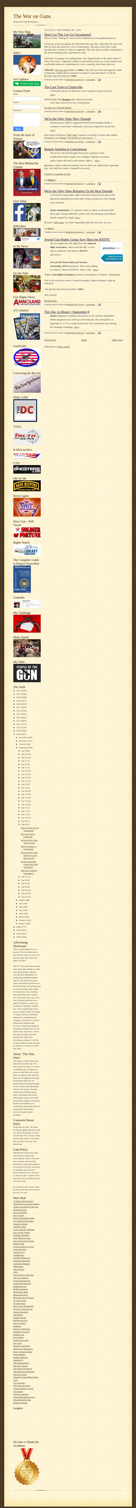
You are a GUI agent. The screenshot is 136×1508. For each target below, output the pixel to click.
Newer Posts (50, 340)
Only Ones (72, 135)
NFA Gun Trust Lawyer (23, 1309)
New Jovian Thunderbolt (23, 1306)
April (21, 913)
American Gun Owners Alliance (26, 1204)
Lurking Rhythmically (22, 1283)
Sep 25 (24, 767)
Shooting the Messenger (23, 1349)
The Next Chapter (20, 1366)
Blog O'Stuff (18, 1215)
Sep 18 (24, 791)
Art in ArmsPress (20, 1212)
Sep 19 (24, 788)
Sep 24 (24, 771)
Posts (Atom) (63, 346)
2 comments (90, 184)
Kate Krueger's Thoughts (23, 1275)
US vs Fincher (19, 1383)
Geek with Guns (20, 1249)
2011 (18, 727)
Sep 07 (24, 877)
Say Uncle (17, 1343)
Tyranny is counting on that (57, 174)
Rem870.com (18, 1335)
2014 (18, 717)
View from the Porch (21, 1386)
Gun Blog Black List (21, 1258)
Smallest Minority (20, 1357)
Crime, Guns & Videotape (24, 1229)
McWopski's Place (20, 1292)
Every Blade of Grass (22, 1238)
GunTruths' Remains (21, 1264)
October (22, 744)
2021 (18, 694)
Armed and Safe (20, 1210)
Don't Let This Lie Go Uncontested (67, 34)
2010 (18, 731)
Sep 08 (24, 824)
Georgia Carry (19, 1252)
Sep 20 (24, 784)
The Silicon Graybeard (22, 1368)
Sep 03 (24, 890)
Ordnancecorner (19, 1317)
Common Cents (19, 1227)
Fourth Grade (18, 1244)
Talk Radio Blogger (21, 1363)
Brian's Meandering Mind (23, 1218)
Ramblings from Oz (21, 1332)
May (21, 910)
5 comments (90, 80)
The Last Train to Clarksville (63, 87)
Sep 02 (24, 893)
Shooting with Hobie (21, 1346)
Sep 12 (24, 811)
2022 (18, 690)
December (23, 737)
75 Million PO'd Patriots (23, 1201)
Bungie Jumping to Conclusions (65, 149)
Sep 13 (24, 808)
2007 (18, 930)
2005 (18, 937)
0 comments (90, 305)
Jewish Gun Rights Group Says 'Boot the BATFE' (29, 864)
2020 (18, 697)
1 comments (90, 111)
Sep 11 (24, 814)
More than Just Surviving (23, 1298)
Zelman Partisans (20, 1403)
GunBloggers (18, 1255)
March (22, 917)
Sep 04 (24, 887)
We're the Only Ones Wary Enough (67, 119)
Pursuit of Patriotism (21, 1329)
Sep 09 (24, 821)
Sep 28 (24, 757)
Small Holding (19, 1354)
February (23, 920)
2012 (18, 724)
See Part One (50, 300)
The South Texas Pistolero (24, 1371)
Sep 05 (24, 883)
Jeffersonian (18, 1266)
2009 (18, 734)
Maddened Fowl (20, 1286)
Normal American (20, 1312)
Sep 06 (24, 880)
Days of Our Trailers (21, 1232)
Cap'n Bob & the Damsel (23, 1221)
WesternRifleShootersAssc (24, 1397)
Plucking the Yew (20, 1320)
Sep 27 (24, 761)
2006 (18, 934)
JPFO (15, 1272)
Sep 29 (24, 754)
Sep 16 (24, 798)
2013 (18, 721)
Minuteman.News (20, 1295)
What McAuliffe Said (22, 1400)
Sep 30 (24, 751)
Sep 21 (24, 781)
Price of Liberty (19, 1323)
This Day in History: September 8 (66, 312)
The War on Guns (32, 16)
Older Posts (117, 340)
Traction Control (20, 1374)
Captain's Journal (20, 1224)
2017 (18, 707)
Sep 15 (24, 801)
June (21, 907)
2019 (18, 701)
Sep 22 (24, 777)
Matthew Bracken (20, 1289)
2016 (18, 711)
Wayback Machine (20, 1394)
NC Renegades (19, 1303)
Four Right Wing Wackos (23, 1241)
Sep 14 (24, 804)
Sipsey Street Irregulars (22, 1352)
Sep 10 (24, 818)
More (53, 95)
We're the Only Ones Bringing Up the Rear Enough (29, 855)
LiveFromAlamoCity (21, 1281)
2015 (18, 714)
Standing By (18, 1360)
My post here (61, 70)
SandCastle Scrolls (21, 1340)
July (21, 903)
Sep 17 (24, 794)
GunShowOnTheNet (21, 1261)
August (22, 900)
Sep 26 (24, 764)
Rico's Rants (18, 1337)
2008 (18, 927)
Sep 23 (24, 774)
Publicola (17, 1326)
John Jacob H (18, 1269)
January (22, 923)
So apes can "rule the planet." (58, 107)
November (23, 741)
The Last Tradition (20, 1278)
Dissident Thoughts (21, 1235)
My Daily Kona (19, 1300)
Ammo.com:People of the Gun (25, 1207)
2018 (18, 704)
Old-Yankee (18, 1315)
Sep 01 (24, 897)
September (23, 747)
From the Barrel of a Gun (23, 1247)
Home (84, 340)
